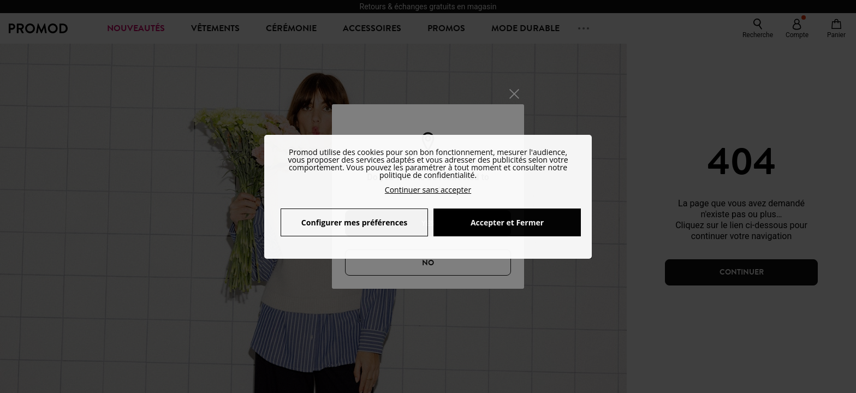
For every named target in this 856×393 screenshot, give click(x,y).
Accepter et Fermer (507, 222)
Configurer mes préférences (354, 222)
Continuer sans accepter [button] (428, 189)
